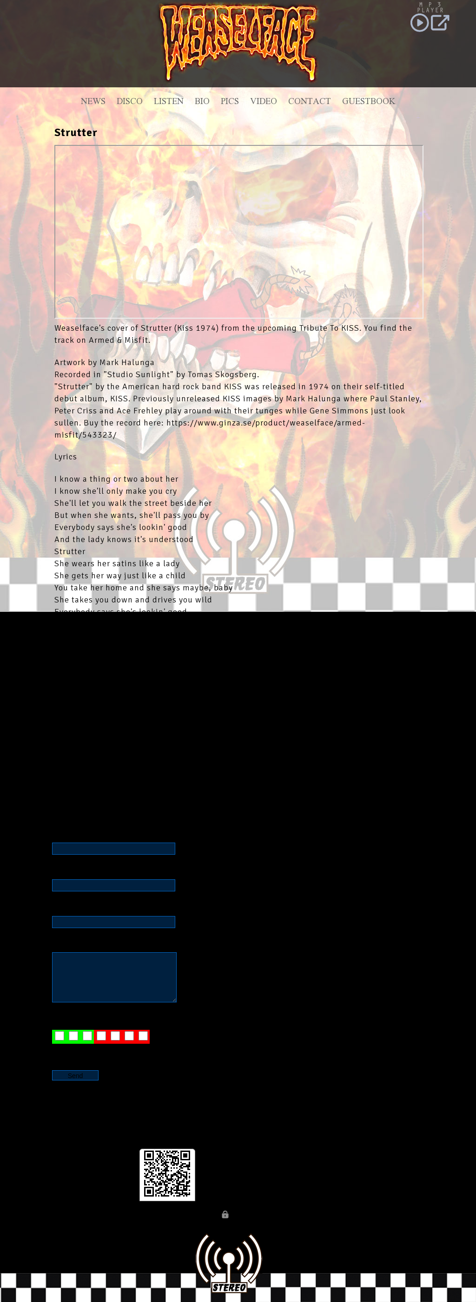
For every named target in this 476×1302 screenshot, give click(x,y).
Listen (169, 103)
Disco (130, 103)
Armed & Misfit (118, 340)
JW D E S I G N (114, 1051)
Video (263, 103)
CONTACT (320, 1216)
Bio (202, 103)
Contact (309, 103)
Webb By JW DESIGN (267, 1216)
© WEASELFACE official (178, 1216)
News (93, 103)
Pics (230, 103)
